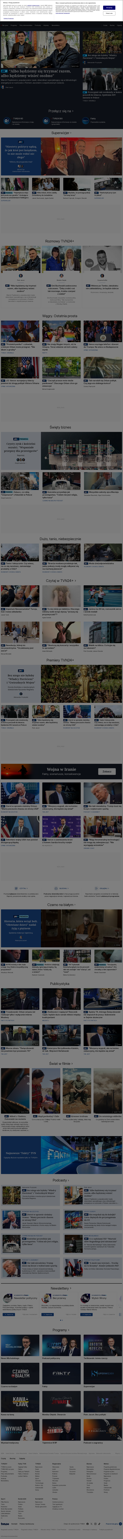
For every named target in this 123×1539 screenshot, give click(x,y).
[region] (61, 10)
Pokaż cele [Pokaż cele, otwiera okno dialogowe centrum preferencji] (109, 13)
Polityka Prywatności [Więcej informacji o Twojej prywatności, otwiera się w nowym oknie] (9, 18)
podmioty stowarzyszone (33, 5)
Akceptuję (109, 7)
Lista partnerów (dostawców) (63, 13)
